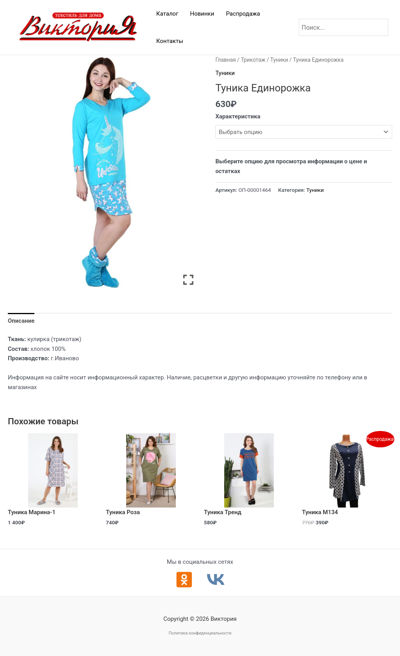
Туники (279, 60)
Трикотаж (253, 60)
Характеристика (237, 116)
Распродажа (243, 13)
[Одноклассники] (184, 579)
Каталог (167, 13)
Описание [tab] (21, 320)
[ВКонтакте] (216, 579)
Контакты (169, 41)
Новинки (202, 13)
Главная (225, 60)
